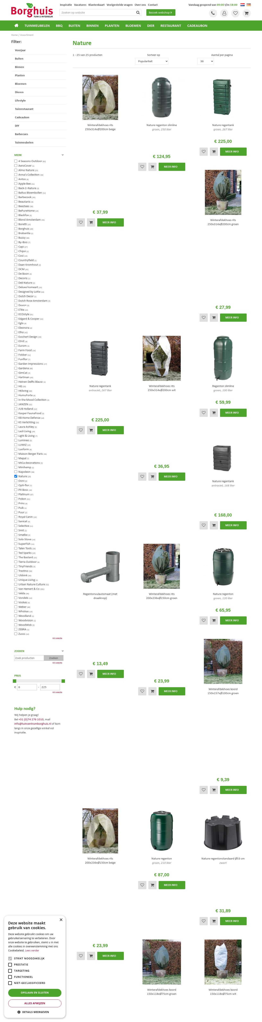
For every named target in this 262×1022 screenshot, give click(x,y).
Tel (213, 13)
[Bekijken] (247, 13)
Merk (18, 155)
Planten (20, 75)
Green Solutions (132, 1015)
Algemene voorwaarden (149, 935)
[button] (34, 1012)
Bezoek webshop (161, 12)
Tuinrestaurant (24, 109)
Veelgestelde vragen (146, 930)
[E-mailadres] (198, 888)
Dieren (19, 92)
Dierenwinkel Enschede (145, 986)
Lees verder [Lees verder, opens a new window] (32, 950)
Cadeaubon (22, 117)
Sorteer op (153, 55)
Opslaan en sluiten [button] (35, 992)
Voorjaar (20, 50)
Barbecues (21, 134)
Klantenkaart (142, 952)
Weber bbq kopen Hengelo (147, 990)
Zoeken (19, 651)
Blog (136, 957)
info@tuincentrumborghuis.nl (32, 724)
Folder (138, 946)
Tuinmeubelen (24, 142)
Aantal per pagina (222, 55)
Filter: (16, 41)
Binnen (19, 67)
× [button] (60, 920)
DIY (17, 125)
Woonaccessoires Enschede (86, 995)
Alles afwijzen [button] (34, 1003)
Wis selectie (57, 638)
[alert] (35, 967)
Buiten (19, 58)
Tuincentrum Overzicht (154, 1015)
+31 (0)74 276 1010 (31, 719)
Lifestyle (20, 100)
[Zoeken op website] (101, 12)
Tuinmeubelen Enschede (85, 990)
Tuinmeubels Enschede (84, 986)
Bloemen (20, 83)
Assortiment (141, 941)
